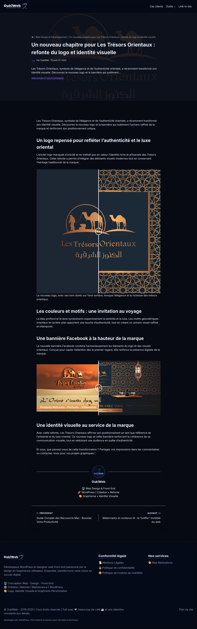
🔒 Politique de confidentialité (117, 567)
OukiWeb (44, 60)
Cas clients (156, 6)
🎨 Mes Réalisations (160, 562)
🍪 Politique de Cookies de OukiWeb (121, 572)
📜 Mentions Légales (111, 562)
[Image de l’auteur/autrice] (33, 60)
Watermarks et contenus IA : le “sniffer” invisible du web (131, 517)
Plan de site (186, 609)
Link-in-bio (185, 6)
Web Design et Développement (47, 78)
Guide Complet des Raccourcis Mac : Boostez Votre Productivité (66, 517)
